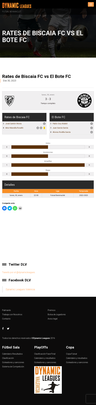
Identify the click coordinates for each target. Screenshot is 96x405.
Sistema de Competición (13, 366)
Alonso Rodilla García (62, 132)
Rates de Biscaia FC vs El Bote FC (36, 76)
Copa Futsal (71, 354)
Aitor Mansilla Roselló (14, 128)
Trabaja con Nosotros (12, 314)
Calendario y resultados (44, 358)
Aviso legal (52, 319)
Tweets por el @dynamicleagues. (18, 272)
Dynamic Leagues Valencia (20, 289)
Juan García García (60, 128)
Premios (51, 310)
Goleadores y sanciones (13, 362)
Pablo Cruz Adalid (60, 124)
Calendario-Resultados (12, 354)
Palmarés (6, 310)
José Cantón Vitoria (13, 124)
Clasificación (8, 358)
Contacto (6, 319)
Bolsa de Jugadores (57, 314)
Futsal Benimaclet (11, 11)
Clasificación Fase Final (44, 354)
